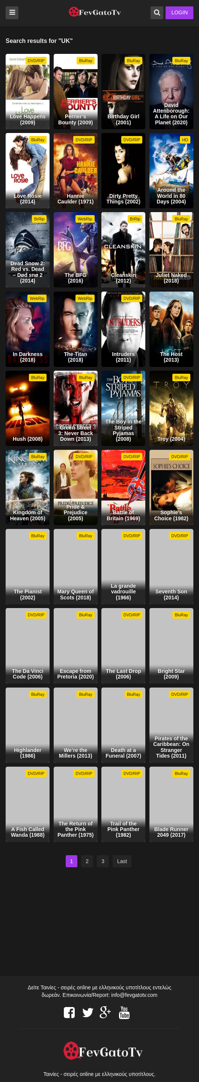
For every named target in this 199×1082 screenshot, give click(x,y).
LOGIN (179, 12)
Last (122, 861)
